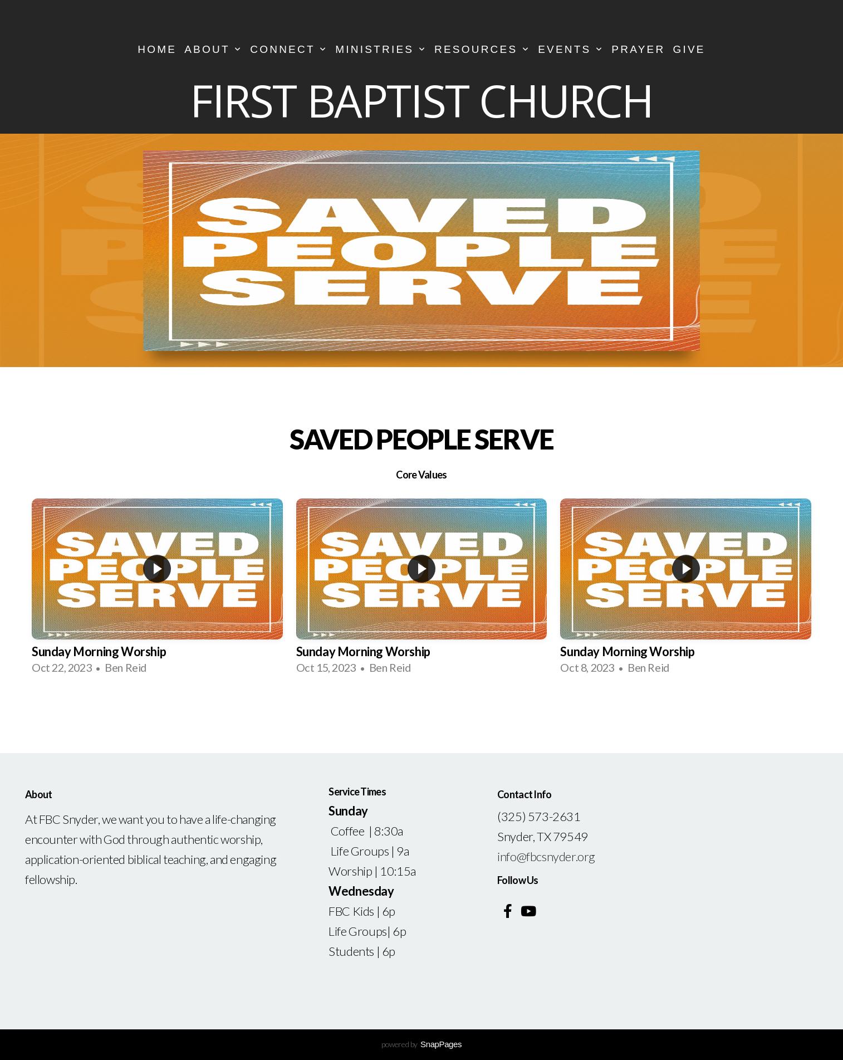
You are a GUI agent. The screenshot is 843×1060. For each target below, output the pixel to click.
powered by (421, 1044)
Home (157, 49)
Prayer (638, 49)
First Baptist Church (421, 100)
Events (571, 49)
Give (689, 49)
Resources (482, 49)
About (213, 49)
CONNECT (288, 49)
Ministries (381, 49)
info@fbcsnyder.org (546, 856)
